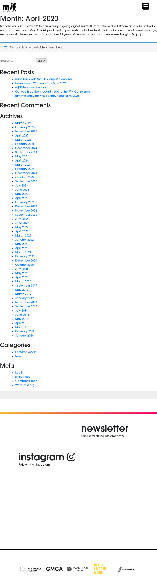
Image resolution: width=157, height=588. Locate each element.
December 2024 (26, 148)
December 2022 (26, 206)
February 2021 (25, 256)
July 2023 (21, 185)
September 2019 (26, 285)
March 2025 (23, 139)
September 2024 (26, 152)
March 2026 (23, 123)
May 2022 (21, 227)
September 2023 (26, 181)
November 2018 (26, 302)
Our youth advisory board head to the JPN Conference (52, 91)
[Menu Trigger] (145, 6)
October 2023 (24, 177)
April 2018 (21, 323)
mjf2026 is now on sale (30, 87)
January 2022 (24, 239)
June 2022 (22, 223)
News (19, 356)
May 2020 (21, 273)
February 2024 (25, 169)
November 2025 (26, 131)
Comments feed (26, 381)
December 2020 (26, 260)
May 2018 (21, 319)
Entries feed (23, 376)
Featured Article (25, 352)
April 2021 (21, 248)
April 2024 (21, 160)
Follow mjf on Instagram (34, 464)
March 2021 (23, 252)
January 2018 (24, 335)
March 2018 (23, 327)
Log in (19, 372)
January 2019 (24, 298)
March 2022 (23, 235)
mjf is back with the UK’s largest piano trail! (44, 79)
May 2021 (21, 244)
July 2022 (21, 219)
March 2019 (23, 294)
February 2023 (25, 202)
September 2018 (26, 306)
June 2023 (22, 189)
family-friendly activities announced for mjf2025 (47, 95)
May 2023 (21, 194)
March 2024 (23, 164)
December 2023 (26, 173)
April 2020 (21, 277)
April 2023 (21, 198)
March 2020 (23, 281)
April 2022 (21, 231)
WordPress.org (24, 385)
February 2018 (25, 331)
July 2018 (21, 310)
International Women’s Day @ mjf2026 (40, 83)
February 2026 (25, 127)
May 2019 (21, 289)
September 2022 (26, 214)
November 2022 (26, 210)
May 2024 (21, 156)
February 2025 (25, 144)
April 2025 (21, 135)
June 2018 (22, 314)
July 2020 (21, 269)
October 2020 (24, 264)
